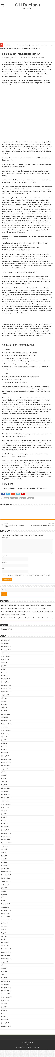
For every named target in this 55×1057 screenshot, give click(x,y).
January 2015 (5, 1030)
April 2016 (4, 982)
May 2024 (4, 676)
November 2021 (6, 769)
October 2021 (5, 773)
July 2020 (4, 818)
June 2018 (4, 898)
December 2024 (6, 654)
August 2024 (5, 666)
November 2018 (6, 882)
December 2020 (6, 801)
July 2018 (4, 895)
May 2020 (4, 824)
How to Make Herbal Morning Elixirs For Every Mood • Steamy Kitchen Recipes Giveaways (27, 625)
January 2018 (5, 914)
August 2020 (5, 814)
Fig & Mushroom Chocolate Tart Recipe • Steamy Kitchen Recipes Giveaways (23, 615)
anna (6, 505)
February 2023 (5, 721)
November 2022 (6, 731)
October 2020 (5, 808)
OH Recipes (27, 4)
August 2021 (5, 776)
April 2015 (4, 1020)
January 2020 (5, 837)
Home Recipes (11, 48)
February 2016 (5, 988)
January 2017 (5, 953)
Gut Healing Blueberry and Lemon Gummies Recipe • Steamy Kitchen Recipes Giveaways (27, 618)
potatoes (23, 505)
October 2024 (5, 660)
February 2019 (5, 872)
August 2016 (5, 969)
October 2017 (5, 924)
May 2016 (4, 978)
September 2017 (6, 927)
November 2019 (6, 843)
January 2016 (5, 991)
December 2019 (6, 840)
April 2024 (4, 679)
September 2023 (6, 699)
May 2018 (4, 901)
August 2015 (5, 1007)
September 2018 (6, 888)
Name (4, 563)
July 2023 (4, 705)
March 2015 (4, 1023)
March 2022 (4, 756)
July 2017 (4, 933)
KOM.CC (30, 1049)
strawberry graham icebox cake (40, 531)
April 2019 (4, 866)
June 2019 (4, 859)
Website (4, 576)
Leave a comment (39, 57)
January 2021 (5, 798)
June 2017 (4, 937)
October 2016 (5, 962)
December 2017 (6, 917)
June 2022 (4, 747)
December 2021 (6, 766)
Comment (5, 545)
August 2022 (5, 740)
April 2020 (4, 827)
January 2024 (5, 689)
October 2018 (5, 885)
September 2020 (6, 811)
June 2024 (4, 673)
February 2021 (5, 795)
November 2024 (6, 657)
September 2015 (6, 1004)
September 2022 (6, 737)
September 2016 (6, 966)
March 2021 (4, 792)
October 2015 (5, 1001)
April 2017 (4, 943)
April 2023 (4, 715)
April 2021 (4, 789)
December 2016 (6, 956)
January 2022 (5, 763)
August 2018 (5, 892)
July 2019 (4, 856)
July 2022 (4, 744)
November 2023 (6, 695)
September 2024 (6, 663)
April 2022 (4, 753)
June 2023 (4, 708)
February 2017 (5, 949)
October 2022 (5, 734)
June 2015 (4, 1014)
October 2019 (5, 847)
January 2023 (5, 724)
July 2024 (4, 670)
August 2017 (5, 930)
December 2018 (6, 879)
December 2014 (6, 1033)
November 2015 (6, 998)
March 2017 (4, 946)
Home (2, 48)
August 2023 (5, 702)
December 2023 (6, 692)
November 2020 (6, 805)
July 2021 (4, 779)
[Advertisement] (27, 26)
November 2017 (6, 920)
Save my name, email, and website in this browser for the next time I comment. (27, 582)
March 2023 (4, 718)
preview (30, 505)
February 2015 (5, 1027)
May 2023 (4, 711)
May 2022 (4, 750)
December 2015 (6, 994)
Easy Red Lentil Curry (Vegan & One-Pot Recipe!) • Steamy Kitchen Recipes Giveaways (28, 45)
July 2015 (4, 1011)
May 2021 (4, 785)
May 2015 (4, 1017)
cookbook (14, 505)
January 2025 (5, 650)
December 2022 (6, 727)
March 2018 (4, 908)
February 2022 (5, 760)
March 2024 (4, 682)
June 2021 (4, 782)
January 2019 (5, 875)
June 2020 (4, 821)
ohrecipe (6, 57)
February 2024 (5, 686)
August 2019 (5, 853)
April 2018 (4, 904)
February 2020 (5, 834)
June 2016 (4, 975)
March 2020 (4, 830)
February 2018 (5, 911)
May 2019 (4, 863)
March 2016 (4, 985)
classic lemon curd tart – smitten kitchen (13, 622)
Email (4, 569)
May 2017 (4, 940)
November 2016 (6, 959)
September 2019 (6, 850)
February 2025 (5, 647)
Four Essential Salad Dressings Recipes (15, 532)
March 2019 (4, 869)
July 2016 (4, 972)
